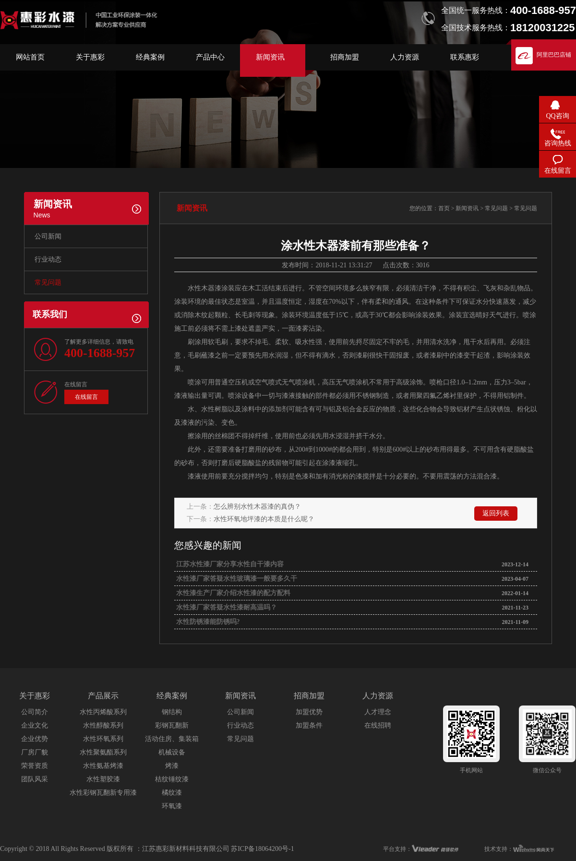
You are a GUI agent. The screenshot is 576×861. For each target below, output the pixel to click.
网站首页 (30, 57)
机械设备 (171, 752)
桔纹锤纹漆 (172, 779)
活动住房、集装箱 (172, 738)
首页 (444, 208)
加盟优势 (309, 712)
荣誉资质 (34, 765)
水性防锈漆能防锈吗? (207, 621)
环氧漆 (172, 806)
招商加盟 (344, 57)
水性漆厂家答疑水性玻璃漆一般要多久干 (235, 578)
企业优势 (34, 738)
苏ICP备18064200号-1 (262, 848)
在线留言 (86, 397)
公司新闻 (48, 236)
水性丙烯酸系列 (103, 712)
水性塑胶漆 (103, 779)
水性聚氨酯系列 (103, 752)
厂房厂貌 (34, 752)
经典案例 (150, 57)
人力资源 (404, 57)
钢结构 (172, 712)
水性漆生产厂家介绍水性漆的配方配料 (232, 593)
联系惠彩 (464, 57)
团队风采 (34, 779)
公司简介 (34, 712)
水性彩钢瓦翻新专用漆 (103, 792)
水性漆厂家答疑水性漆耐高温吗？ (225, 607)
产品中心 (210, 57)
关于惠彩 (90, 57)
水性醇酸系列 (103, 725)
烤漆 (172, 765)
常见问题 (48, 282)
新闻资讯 (270, 57)
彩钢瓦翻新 (172, 725)
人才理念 (377, 712)
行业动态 (48, 259)
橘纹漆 (172, 792)
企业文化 (34, 725)
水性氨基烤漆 (103, 765)
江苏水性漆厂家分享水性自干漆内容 (229, 564)
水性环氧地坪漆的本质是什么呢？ (264, 519)
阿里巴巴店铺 (554, 54)
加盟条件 (309, 725)
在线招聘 (377, 725)
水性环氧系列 (103, 738)
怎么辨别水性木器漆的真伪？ (257, 506)
